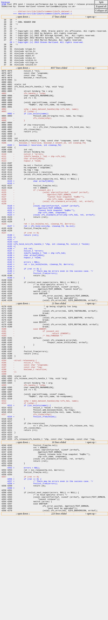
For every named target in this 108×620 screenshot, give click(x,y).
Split (101, 2)
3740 (4, 4)
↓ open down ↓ (23, 18)
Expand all (101, 6)
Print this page (5, 2)
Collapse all (101, 10)
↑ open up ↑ (90, 18)
